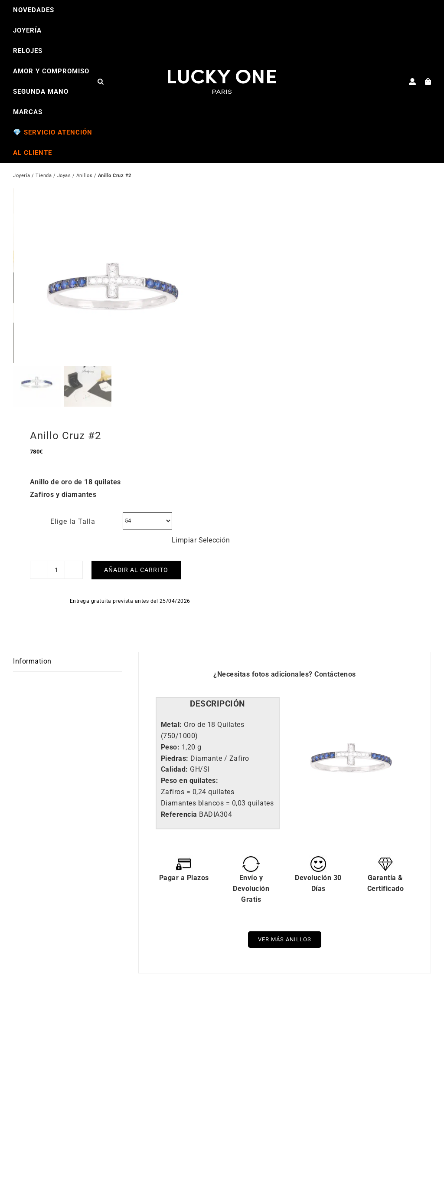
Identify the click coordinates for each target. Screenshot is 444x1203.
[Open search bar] (100, 81)
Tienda (44, 176)
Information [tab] (32, 665)
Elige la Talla (72, 525)
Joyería (21, 176)
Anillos (84, 176)
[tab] (217, 708)
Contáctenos (335, 678)
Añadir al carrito (136, 573)
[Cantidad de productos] (56, 573)
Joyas (64, 176)
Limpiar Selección (201, 543)
